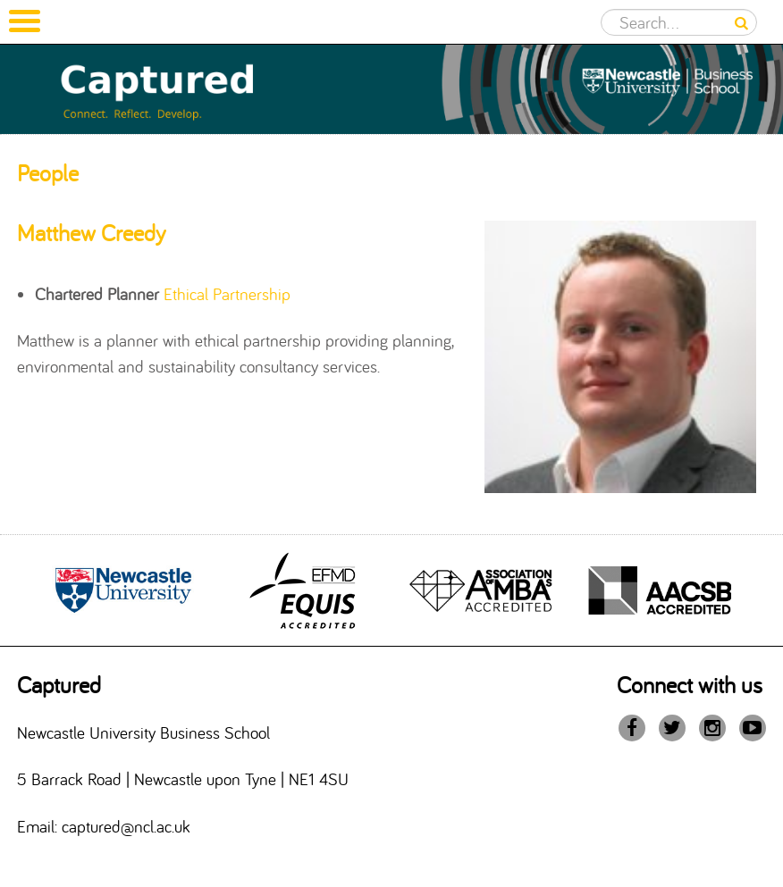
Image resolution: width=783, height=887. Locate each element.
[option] (123, 590)
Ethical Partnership (227, 294)
